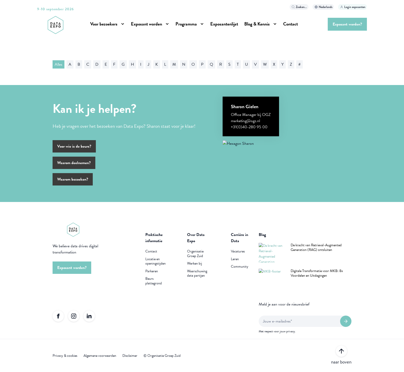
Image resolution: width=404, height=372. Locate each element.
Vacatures (238, 251)
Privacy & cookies (65, 355)
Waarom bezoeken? (72, 179)
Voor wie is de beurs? (74, 146)
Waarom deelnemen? (74, 163)
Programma (186, 23)
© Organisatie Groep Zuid (162, 355)
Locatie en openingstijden (155, 261)
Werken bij (194, 263)
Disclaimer (129, 355)
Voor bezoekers (103, 23)
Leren (235, 259)
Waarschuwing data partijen (197, 273)
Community (239, 266)
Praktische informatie (154, 238)
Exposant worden (146, 23)
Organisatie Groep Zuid (195, 253)
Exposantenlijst (224, 23)
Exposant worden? (347, 24)
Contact (290, 23)
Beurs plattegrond (153, 280)
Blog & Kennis (257, 23)
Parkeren (151, 271)
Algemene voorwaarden (99, 355)
